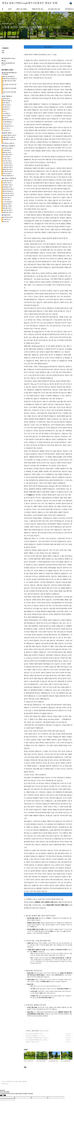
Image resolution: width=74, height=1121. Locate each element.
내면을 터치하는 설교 (37, 9)
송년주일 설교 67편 (7, 212)
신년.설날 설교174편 (7, 180)
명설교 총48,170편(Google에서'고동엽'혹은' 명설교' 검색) (29, 3)
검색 (67, 3)
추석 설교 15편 (6, 199)
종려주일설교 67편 (7, 187)
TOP (70, 1082)
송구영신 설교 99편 (7, 210)
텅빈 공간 (5, 221)
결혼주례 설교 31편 (7, 169)
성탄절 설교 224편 (7, 206)
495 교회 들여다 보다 (7, 126)
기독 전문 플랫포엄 (7, 122)
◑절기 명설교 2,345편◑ (9, 178)
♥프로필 (4, 60)
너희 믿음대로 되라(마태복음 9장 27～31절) (36, 1038)
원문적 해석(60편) (7, 100)
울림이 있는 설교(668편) (8, 76)
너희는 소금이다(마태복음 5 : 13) (34, 1033)
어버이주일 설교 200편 (8, 195)
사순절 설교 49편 (6, 182)
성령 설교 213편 (6, 197)
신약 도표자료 (6, 113)
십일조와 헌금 (6, 98)
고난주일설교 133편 (7, 185)
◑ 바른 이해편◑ (7, 96)
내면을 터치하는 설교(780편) (9, 78)
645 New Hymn (6, 124)
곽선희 (10, 9)
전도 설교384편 (6, 150)
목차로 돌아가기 (48, 47)
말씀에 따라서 (6, 109)
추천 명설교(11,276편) (8, 143)
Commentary (6, 130)
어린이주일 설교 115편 (8, 193)
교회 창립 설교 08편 (7, 148)
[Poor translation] (4, 1095)
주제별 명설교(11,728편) (8, 137)
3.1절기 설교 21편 (7, 163)
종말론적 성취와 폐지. (8, 119)
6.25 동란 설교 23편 (7, 165)
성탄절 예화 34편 (6, 208)
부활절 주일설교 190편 (8, 189)
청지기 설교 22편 (6, 161)
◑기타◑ (28, 1031)
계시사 (4, 111)
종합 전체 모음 (35, 1031)
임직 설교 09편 (6, 156)
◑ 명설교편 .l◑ (7, 133)
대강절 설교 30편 (6, 204)
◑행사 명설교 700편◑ (8, 146)
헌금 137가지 (6, 128)
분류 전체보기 (7, 70)
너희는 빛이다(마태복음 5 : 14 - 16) (34, 1035)
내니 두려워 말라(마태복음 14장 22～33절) (36, 1040)
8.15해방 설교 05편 (7, 167)
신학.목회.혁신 (6, 219)
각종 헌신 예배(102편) (8, 175)
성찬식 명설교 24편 (7, 154)
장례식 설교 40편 (6, 173)
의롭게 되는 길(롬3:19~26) (32, 1042)
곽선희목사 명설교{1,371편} (9, 135)
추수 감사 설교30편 (7, 202)
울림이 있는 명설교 (22, 9)
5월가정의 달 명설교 (7, 191)
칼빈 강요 (5, 117)
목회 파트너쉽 (6, 107)
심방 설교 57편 (6, 158)
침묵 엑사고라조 (6, 105)
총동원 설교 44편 (6, 152)
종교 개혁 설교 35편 (7, 171)
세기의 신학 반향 (6, 115)
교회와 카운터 (6, 103)
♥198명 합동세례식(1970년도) (8, 58)
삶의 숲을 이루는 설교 (54, 9)
